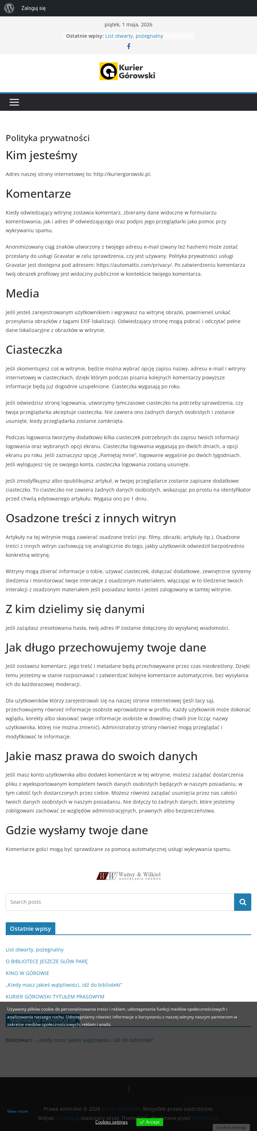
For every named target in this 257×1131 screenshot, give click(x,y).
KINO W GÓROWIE (27, 973)
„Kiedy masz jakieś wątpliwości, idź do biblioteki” (64, 984)
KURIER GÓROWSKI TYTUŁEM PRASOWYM (55, 996)
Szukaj (242, 902)
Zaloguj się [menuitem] (33, 8)
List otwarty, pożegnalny (134, 35)
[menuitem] (9, 8)
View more (17, 1111)
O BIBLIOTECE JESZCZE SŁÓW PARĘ (47, 961)
